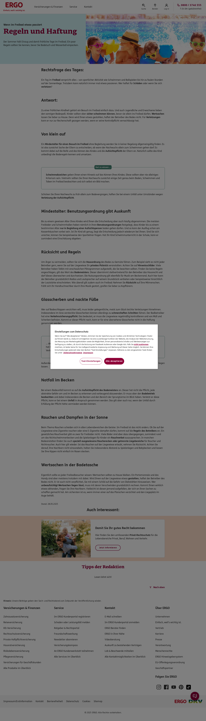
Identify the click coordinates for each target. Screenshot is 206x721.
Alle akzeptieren (114, 361)
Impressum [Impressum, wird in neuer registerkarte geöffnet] (88, 353)
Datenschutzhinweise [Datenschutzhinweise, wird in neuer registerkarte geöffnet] (72, 353)
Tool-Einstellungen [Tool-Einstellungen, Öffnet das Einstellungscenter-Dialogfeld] (91, 361)
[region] (104, 346)
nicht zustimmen (141, 344)
